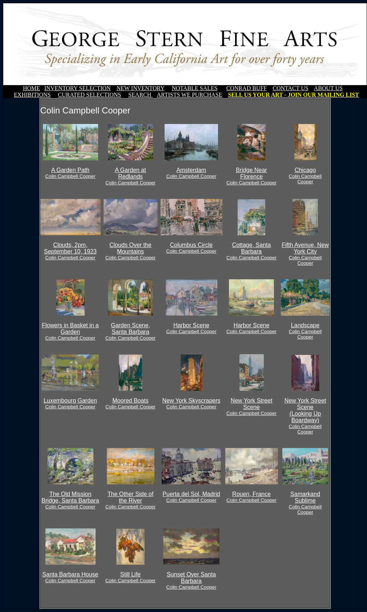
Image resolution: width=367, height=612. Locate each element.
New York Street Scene (251, 406)
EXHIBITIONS (32, 95)
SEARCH (140, 95)
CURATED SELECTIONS (89, 95)
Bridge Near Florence (251, 176)
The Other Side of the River (130, 500)
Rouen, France (251, 497)
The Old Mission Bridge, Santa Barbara (70, 500)
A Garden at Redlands (130, 176)
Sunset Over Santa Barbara (191, 580)
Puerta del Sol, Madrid (191, 497)
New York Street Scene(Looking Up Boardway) (305, 416)
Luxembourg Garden (70, 403)
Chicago (305, 175)
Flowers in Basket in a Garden (70, 331)
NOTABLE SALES (194, 88)
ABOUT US (328, 88)
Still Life (130, 577)
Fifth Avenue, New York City (305, 254)
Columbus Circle (191, 248)
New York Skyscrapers (191, 403)
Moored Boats (130, 403)
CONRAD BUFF (246, 88)
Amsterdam (191, 173)
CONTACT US (290, 88)
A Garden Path (70, 173)
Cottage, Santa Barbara (251, 251)
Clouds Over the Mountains (130, 251)
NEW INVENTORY (141, 88)
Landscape (305, 331)
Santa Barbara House (70, 577)
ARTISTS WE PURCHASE (189, 95)
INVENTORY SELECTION (77, 88)
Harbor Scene (191, 328)
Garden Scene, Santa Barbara (130, 331)
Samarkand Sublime (305, 503)
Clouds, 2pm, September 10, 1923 (70, 251)
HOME (31, 88)
